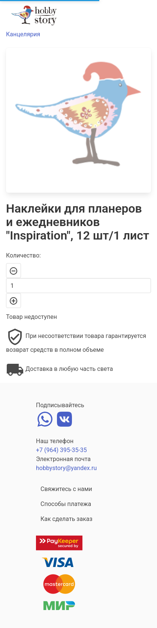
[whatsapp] (45, 418)
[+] (13, 300)
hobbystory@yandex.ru (66, 468)
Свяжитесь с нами (66, 489)
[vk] (64, 418)
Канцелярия (23, 34)
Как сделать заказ (66, 518)
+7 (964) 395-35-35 (61, 450)
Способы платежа (65, 503)
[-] (13, 270)
